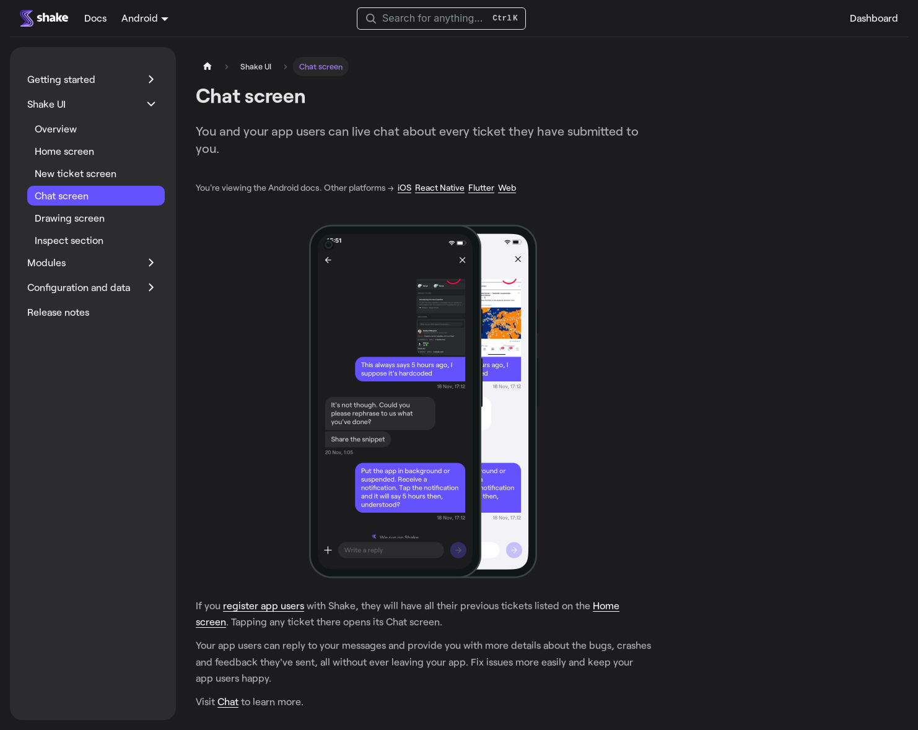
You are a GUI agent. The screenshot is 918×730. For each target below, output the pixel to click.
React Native (440, 187)
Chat (227, 701)
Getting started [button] (61, 79)
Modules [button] (46, 262)
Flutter (481, 187)
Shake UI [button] (46, 104)
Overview (56, 128)
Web (507, 187)
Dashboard (874, 18)
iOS (404, 187)
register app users (263, 605)
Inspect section (69, 240)
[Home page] (207, 66)
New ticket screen (75, 173)
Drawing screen (70, 218)
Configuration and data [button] (78, 287)
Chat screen (62, 195)
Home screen (64, 151)
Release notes (58, 312)
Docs (95, 18)
